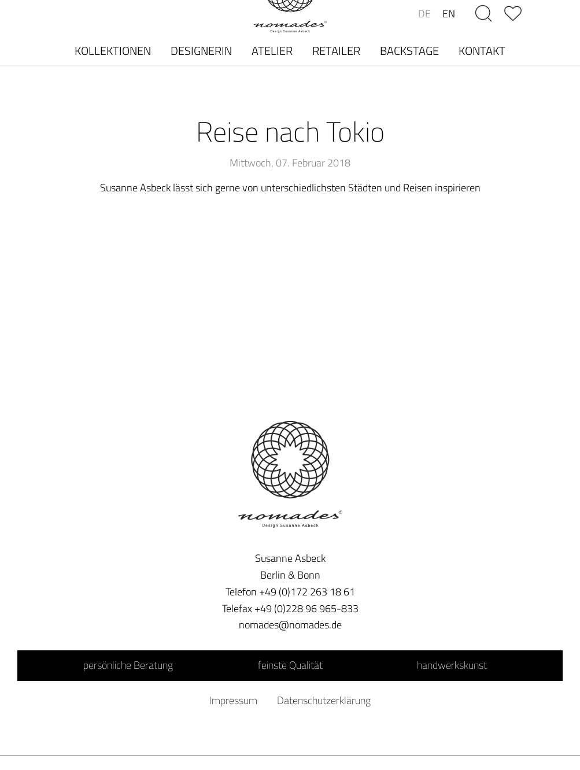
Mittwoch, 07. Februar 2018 (290, 163)
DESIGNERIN (201, 51)
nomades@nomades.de (290, 624)
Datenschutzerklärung (324, 700)
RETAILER (336, 51)
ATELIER (272, 51)
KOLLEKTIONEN (113, 51)
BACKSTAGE (409, 51)
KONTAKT (482, 51)
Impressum (233, 700)
